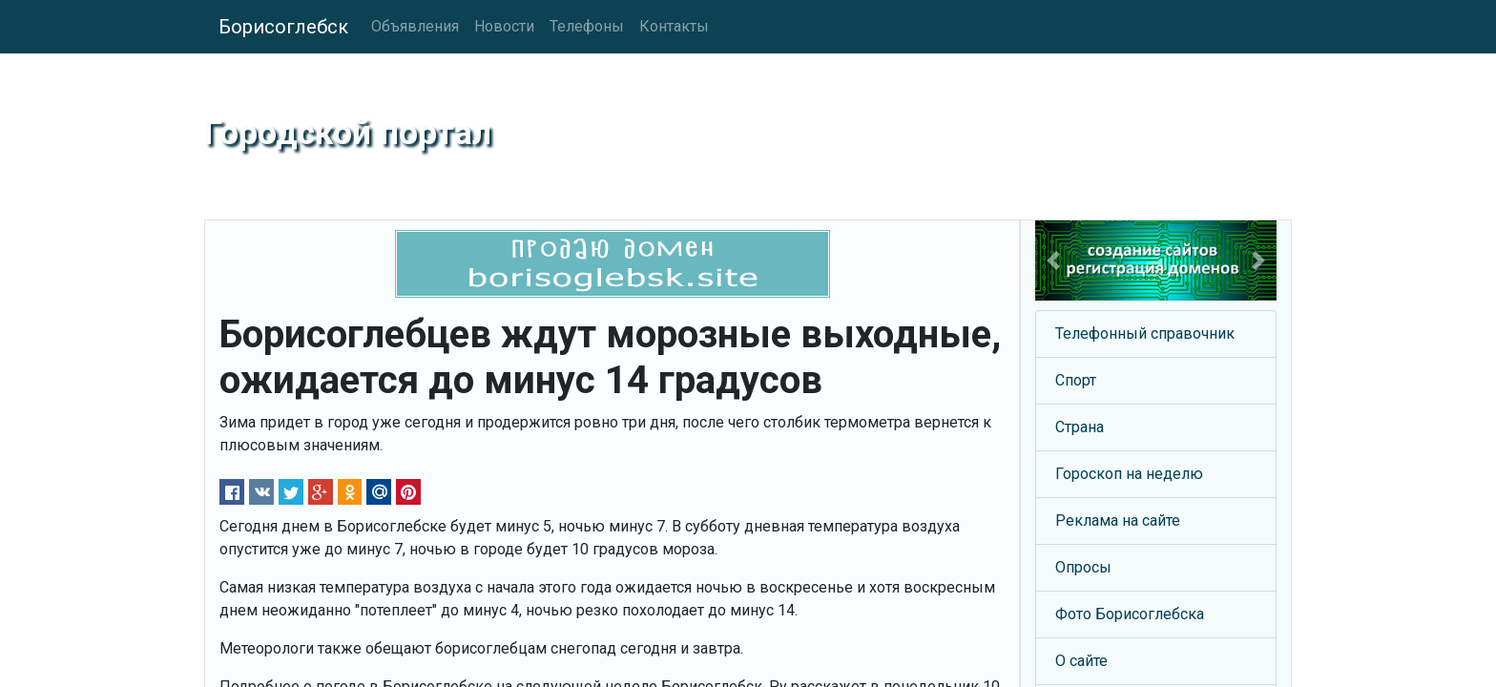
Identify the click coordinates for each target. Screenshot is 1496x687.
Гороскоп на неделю (1129, 474)
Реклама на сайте (1117, 520)
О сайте (1081, 661)
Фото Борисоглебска (1129, 614)
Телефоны (587, 26)
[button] (1053, 260)
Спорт (1075, 380)
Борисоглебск (283, 26)
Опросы (1083, 567)
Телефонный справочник (1145, 333)
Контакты (674, 26)
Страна (1079, 427)
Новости (504, 26)
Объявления (415, 26)
